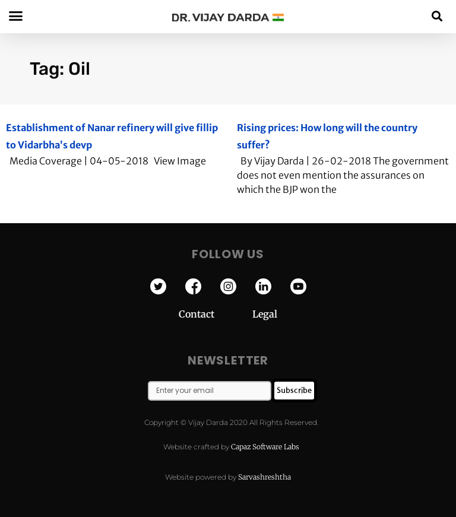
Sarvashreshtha (264, 476)
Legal (264, 314)
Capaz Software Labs (265, 446)
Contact (215, 314)
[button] (437, 16)
